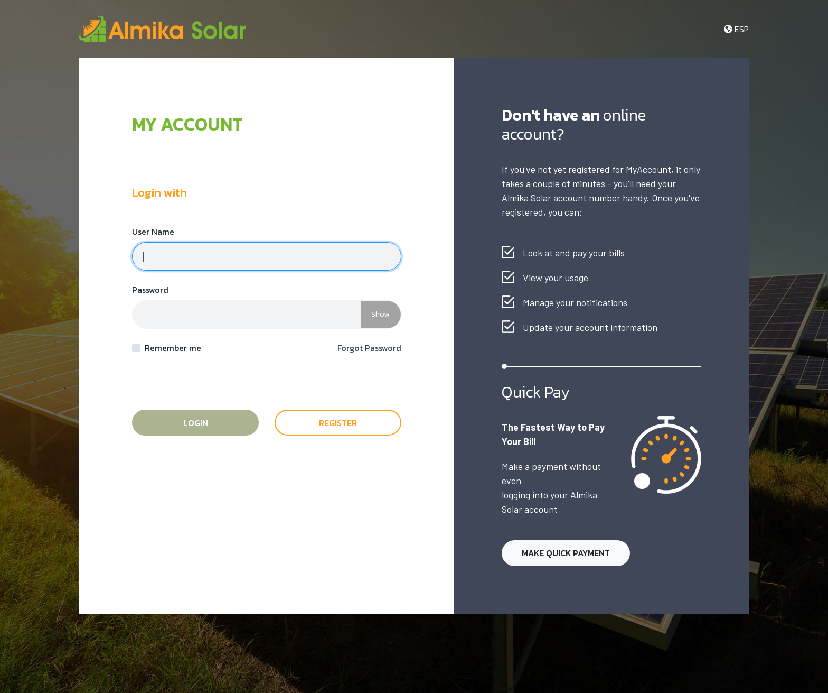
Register (338, 423)
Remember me (173, 347)
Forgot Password (369, 347)
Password (150, 289)
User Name (153, 231)
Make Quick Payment (566, 553)
